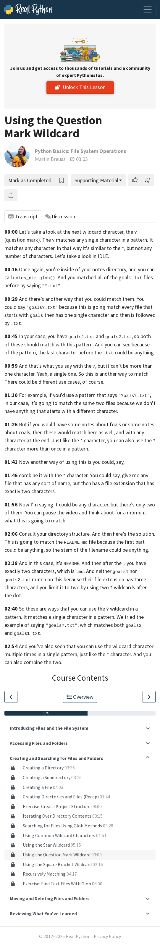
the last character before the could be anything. (96, 352)
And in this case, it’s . (49, 563)
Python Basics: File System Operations (80, 151)
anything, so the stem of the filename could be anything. (86, 549)
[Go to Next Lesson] (149, 697)
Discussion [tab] (60, 216)
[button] (134, 180)
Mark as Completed (29, 180)
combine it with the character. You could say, (70, 475)
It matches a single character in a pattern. (69, 617)
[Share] (10, 195)
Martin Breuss (50, 159)
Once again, (32, 269)
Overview (80, 696)
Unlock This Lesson (80, 87)
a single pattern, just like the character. (87, 654)
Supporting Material (96, 180)
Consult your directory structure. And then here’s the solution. (87, 533)
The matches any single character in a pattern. (95, 239)
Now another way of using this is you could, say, (72, 462)
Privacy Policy (107, 936)
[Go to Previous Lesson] (10, 697)
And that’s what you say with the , (57, 365)
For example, (33, 395)
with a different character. (90, 411)
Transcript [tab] (23, 216)
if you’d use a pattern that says (83, 395)
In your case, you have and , (76, 336)
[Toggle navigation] (147, 9)
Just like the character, (79, 440)
